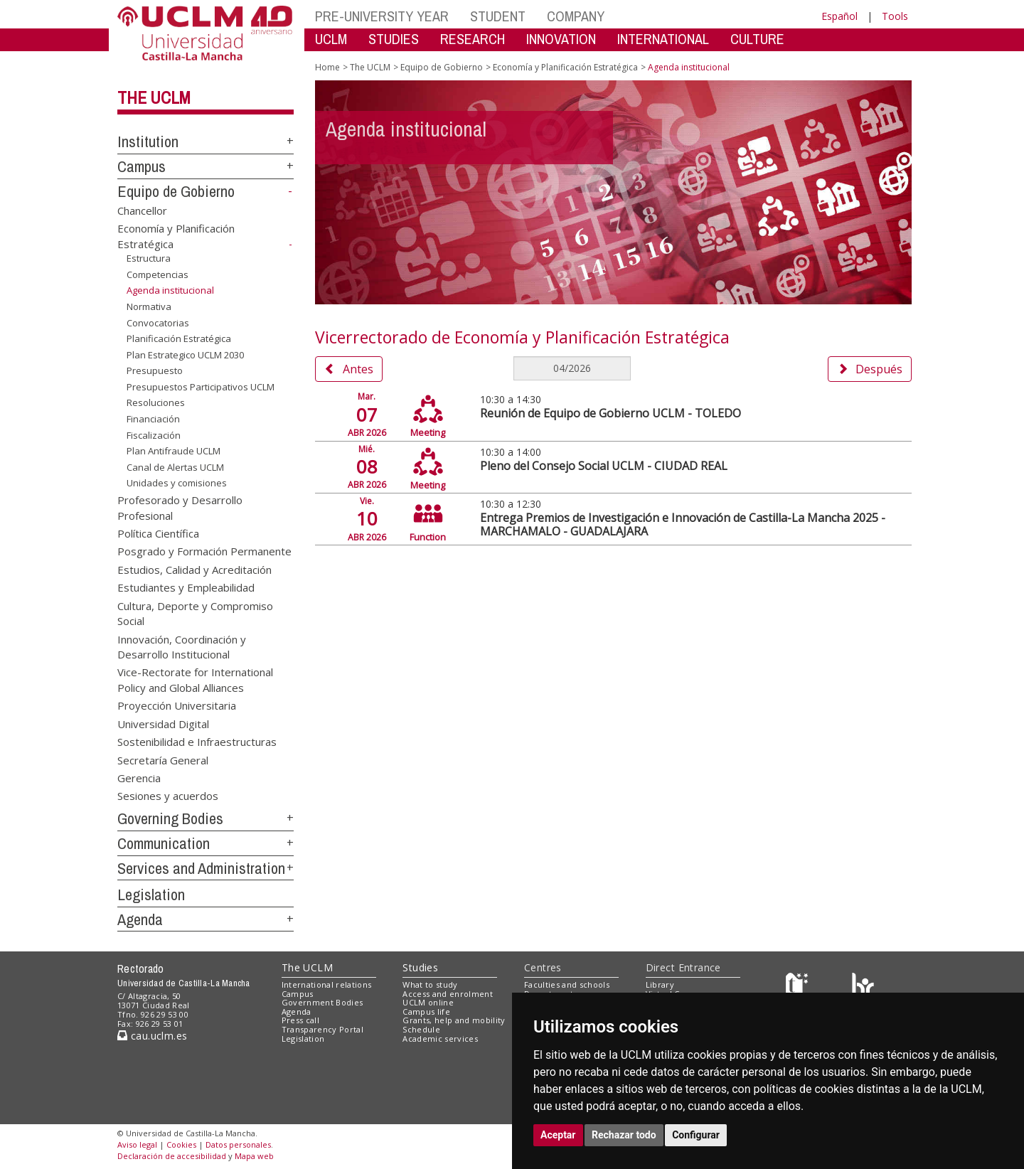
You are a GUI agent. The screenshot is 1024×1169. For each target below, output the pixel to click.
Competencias (157, 274)
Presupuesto (155, 370)
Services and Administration (201, 868)
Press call (300, 1020)
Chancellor (142, 210)
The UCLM (154, 97)
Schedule (421, 1029)
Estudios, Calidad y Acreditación (194, 569)
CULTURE (757, 38)
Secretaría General (162, 759)
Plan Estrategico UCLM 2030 (185, 354)
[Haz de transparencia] (799, 987)
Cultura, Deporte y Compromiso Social (195, 612)
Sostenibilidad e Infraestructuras (197, 742)
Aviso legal (137, 1144)
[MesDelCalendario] (571, 368)
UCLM (331, 38)
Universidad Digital (163, 723)
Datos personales (238, 1144)
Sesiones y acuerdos (167, 796)
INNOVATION (561, 38)
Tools (895, 16)
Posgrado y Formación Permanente (204, 551)
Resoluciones (156, 402)
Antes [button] (348, 369)
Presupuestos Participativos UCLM (200, 386)
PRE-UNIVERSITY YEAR (382, 16)
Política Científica (158, 533)
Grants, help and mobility (453, 1020)
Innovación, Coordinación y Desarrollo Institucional (181, 646)
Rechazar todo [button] (624, 1135)
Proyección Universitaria (176, 705)
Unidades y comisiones (177, 482)
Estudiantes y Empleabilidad (186, 587)
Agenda (140, 919)
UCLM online (428, 1002)
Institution (147, 141)
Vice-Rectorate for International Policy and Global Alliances (195, 679)
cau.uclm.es (152, 1035)
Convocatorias (158, 322)
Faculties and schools (566, 984)
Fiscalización (154, 434)
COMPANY (575, 16)
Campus (141, 166)
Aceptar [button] (558, 1135)
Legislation (151, 894)
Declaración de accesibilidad (171, 1156)
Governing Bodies (170, 818)
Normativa (149, 306)
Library (660, 984)
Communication (163, 843)
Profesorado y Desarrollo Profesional (179, 507)
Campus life (426, 1011)
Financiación (153, 418)
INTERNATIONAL (663, 38)
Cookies (181, 1144)
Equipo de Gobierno (176, 191)
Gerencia (139, 777)
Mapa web (254, 1156)
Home (327, 67)
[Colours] (862, 987)
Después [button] (869, 369)
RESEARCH (472, 38)
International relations (327, 984)
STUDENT (498, 16)
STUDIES (393, 38)
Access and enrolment (447, 993)
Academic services (440, 1038)
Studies (420, 967)
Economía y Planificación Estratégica (565, 67)
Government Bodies (322, 1002)
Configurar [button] (696, 1135)
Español (839, 16)
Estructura (149, 258)
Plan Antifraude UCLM (173, 450)
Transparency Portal (322, 1029)
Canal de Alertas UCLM (175, 467)
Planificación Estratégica (179, 338)
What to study (429, 984)
